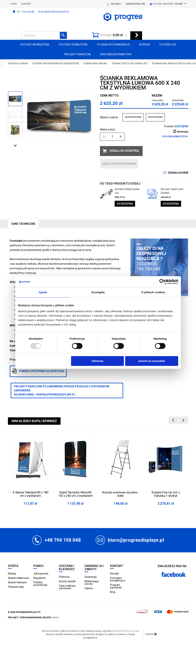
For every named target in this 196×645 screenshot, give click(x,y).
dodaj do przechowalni (119, 163)
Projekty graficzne (77, 54)
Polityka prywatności (40, 583)
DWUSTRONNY (155, 117)
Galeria (88, 588)
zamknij (151, 634)
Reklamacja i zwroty (91, 582)
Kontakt (26, 4)
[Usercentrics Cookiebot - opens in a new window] (162, 281)
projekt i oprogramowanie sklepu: (33, 617)
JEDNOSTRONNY (133, 117)
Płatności (64, 576)
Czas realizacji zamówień (67, 587)
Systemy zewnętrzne (73, 44)
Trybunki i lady (16, 586)
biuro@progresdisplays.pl (54, 11)
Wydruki (144, 44)
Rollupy (12, 573)
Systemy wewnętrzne (35, 44)
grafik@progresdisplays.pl (55, 394)
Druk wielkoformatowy (116, 54)
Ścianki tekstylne (17, 582)
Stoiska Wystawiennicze (113, 44)
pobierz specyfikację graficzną (38, 371)
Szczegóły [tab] (98, 292)
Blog (112, 591)
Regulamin (39, 577)
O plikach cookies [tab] (153, 292)
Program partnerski (116, 586)
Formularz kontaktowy (117, 579)
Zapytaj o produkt (178, 172)
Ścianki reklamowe (18, 577)
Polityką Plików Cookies (126, 631)
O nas (13, 4)
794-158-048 (27, 11)
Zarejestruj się (135, 4)
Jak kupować (40, 573)
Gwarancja (90, 576)
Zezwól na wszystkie (151, 360)
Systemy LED (167, 44)
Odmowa (97, 360)
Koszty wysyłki (67, 581)
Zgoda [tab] (43, 292)
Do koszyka (125, 203)
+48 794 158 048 (63, 540)
